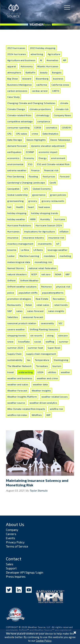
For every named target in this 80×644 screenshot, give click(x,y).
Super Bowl (54, 347)
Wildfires (37, 415)
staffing (50, 341)
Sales (9, 564)
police (10, 292)
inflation (64, 231)
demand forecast (17, 145)
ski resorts (36, 335)
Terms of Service (17, 546)
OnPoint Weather (29, 280)
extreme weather (17, 170)
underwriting (25, 372)
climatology (42, 115)
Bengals (57, 72)
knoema (11, 249)
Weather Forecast (17, 390)
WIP (48, 415)
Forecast (65, 176)
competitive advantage (20, 121)
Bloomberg (42, 78)
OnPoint (11, 280)
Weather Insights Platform (22, 396)
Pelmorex (46, 286)
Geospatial (13, 188)
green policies (58, 194)
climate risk (62, 109)
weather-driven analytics (43, 402)
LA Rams (38, 249)
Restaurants (14, 304)
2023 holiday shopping (42, 48)
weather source (16, 402)
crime (35, 133)
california (41, 84)
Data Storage (14, 139)
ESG (30, 164)
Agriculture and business (21, 60)
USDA (40, 372)
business (58, 78)
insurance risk (56, 237)
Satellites (12, 317)
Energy (43, 158)
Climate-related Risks (19, 115)
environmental (15, 164)
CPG (9, 133)
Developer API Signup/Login (24, 572)
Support (11, 568)
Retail (29, 304)
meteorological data (18, 262)
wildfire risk (56, 408)
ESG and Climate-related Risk (53, 164)
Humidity (45, 219)
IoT (57, 243)
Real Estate (42, 298)
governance (39, 194)
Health (19, 207)
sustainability (14, 360)
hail (9, 207)
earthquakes (14, 152)
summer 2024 (15, 347)
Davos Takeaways (60, 139)
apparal (11, 66)
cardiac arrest (40, 90)
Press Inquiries (16, 576)
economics (13, 158)
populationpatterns (53, 292)
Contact (13, 558)
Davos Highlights (36, 139)
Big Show (12, 78)
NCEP (34, 274)
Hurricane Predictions (19, 225)
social (37, 341)
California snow (60, 84)
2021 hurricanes (16, 48)
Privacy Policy (15, 542)
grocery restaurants (53, 200)
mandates (49, 256)
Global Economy (42, 188)
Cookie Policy (43, 640)
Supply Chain (14, 353)
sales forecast (35, 311)
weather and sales (17, 384)
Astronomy (27, 66)
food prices (49, 176)
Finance (35, 170)
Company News (62, 115)
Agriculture (54, 54)
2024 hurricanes (16, 54)
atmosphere (14, 72)
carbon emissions (17, 90)
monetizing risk (43, 262)
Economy (29, 158)
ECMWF (30, 152)
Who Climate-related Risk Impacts (26, 408)
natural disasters (17, 274)
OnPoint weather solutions (22, 286)
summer (63, 341)
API (64, 60)
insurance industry (33, 237)
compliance (43, 121)
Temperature (42, 360)
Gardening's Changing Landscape (26, 182)
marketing (65, 256)
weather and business (19, 378)
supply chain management (41, 353)
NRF (68, 274)
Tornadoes (42, 366)
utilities (52, 372)
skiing (50, 335)
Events (10, 538)
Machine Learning (29, 256)
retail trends (61, 304)
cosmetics (51, 127)
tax (28, 360)
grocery (32, 200)
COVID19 (66, 127)
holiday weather (16, 219)
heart (31, 207)
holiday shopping (17, 213)
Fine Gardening (15, 176)
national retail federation (42, 268)
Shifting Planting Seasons (44, 329)
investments (45, 243)
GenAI (53, 182)
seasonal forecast (33, 317)
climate (64, 103)
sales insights (56, 311)
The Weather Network (19, 366)
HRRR (33, 219)
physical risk (63, 286)
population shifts (28, 292)
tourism (56, 366)
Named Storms (15, 268)
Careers (11, 534)
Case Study (13, 96)
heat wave (44, 207)
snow (10, 341)
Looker (11, 256)
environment (58, 158)
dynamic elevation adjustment (48, 145)
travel (10, 372)
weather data (40, 384)
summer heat (35, 347)
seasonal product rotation (21, 323)
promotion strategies (19, 298)
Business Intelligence (19, 84)
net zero (45, 274)
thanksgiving (61, 360)
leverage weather (58, 249)
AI (41, 60)
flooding (33, 176)
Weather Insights (41, 390)
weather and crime (47, 378)
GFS (26, 188)
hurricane (59, 219)
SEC (60, 323)
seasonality (47, 323)
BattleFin (30, 72)
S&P (9, 311)
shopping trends (16, 335)
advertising (36, 54)
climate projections (40, 109)
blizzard (26, 78)
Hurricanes (13, 231)
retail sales (42, 304)
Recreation (59, 298)
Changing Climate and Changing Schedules (31, 103)
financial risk (51, 170)
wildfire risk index (17, 415)
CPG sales (21, 133)
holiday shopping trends (44, 213)
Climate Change (16, 109)
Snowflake (24, 341)
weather (65, 372)
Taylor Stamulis (39, 490)
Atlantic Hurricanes (47, 66)
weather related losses (54, 396)
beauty (44, 72)
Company (12, 530)
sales (19, 311)
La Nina (25, 249)
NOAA (58, 274)
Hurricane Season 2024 (49, 225)
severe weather (16, 329)
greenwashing (15, 200)
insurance (12, 237)
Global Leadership (17, 194)
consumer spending (18, 127)
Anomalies (52, 60)
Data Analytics (50, 133)
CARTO (55, 90)
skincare (63, 335)
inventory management (20, 243)
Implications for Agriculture (39, 231)
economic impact (48, 152)
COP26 (37, 127)
